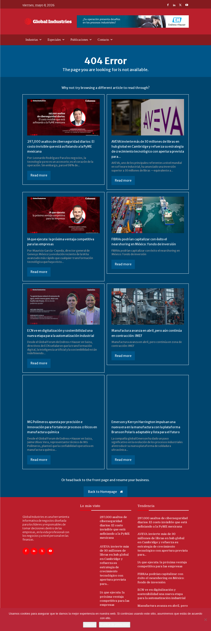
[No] (205, 619)
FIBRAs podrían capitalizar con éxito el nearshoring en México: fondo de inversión (147, 241)
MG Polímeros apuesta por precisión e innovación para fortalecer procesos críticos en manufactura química (59, 432)
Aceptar (90, 624)
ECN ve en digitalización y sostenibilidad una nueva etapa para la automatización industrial (60, 335)
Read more (39, 175)
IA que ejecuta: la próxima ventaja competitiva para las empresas (55, 241)
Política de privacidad (115, 624)
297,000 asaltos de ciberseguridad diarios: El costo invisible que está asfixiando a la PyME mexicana (57, 146)
